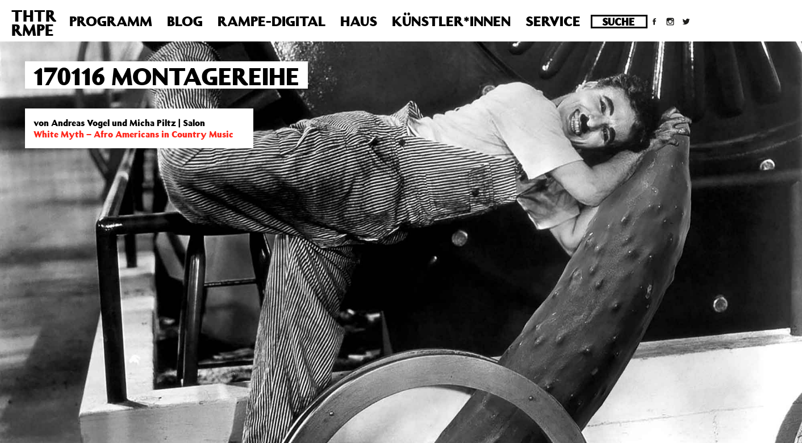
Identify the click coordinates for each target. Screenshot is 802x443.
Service (552, 21)
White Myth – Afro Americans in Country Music (133, 134)
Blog (185, 21)
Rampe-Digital (271, 21)
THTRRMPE (33, 22)
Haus (358, 21)
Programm (110, 21)
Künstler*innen (451, 21)
